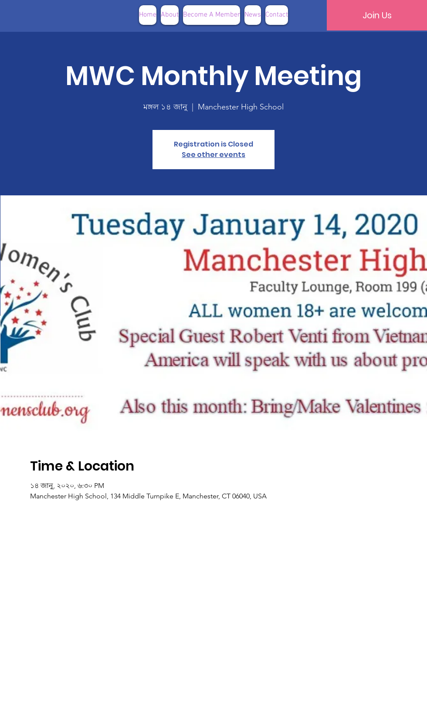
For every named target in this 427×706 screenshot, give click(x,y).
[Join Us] (377, 15)
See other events (213, 155)
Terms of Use (257, 692)
